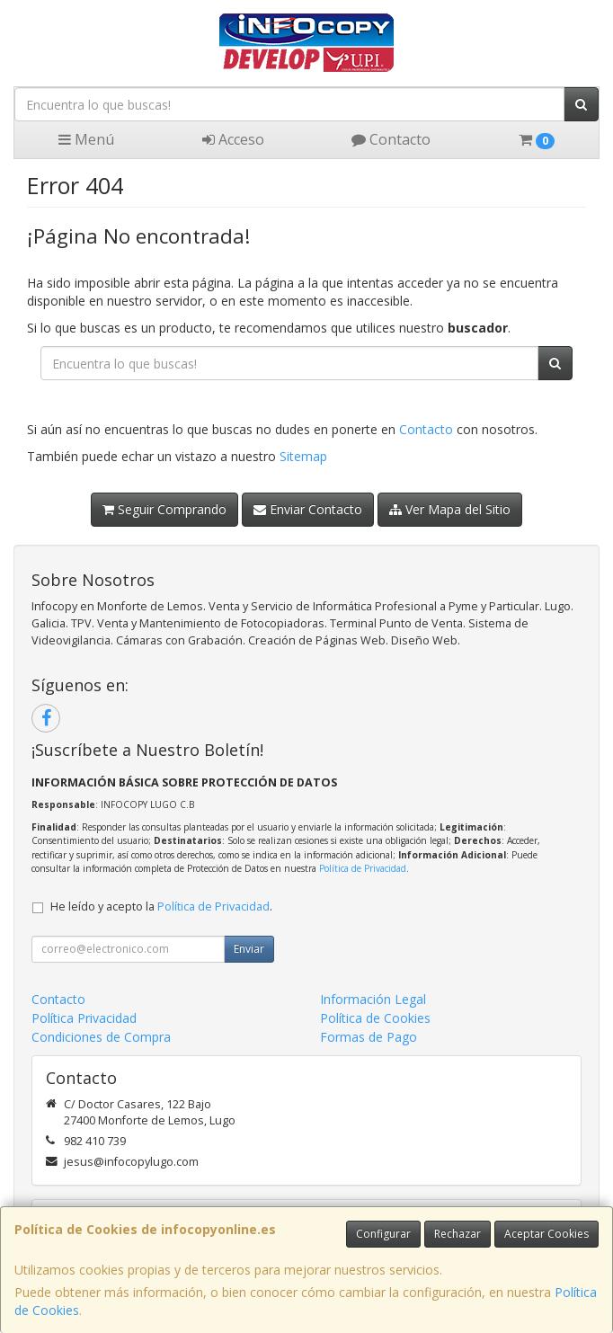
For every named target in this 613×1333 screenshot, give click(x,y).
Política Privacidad (84, 1017)
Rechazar (457, 1233)
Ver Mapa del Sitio (450, 509)
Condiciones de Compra (101, 1036)
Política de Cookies (375, 1017)
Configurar (383, 1233)
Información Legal (373, 999)
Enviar (249, 948)
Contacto (391, 139)
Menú (86, 139)
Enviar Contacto (307, 509)
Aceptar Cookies (546, 1233)
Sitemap (303, 456)
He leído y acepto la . (161, 906)
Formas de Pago (368, 1036)
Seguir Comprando (164, 509)
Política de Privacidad (362, 868)
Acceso (233, 139)
